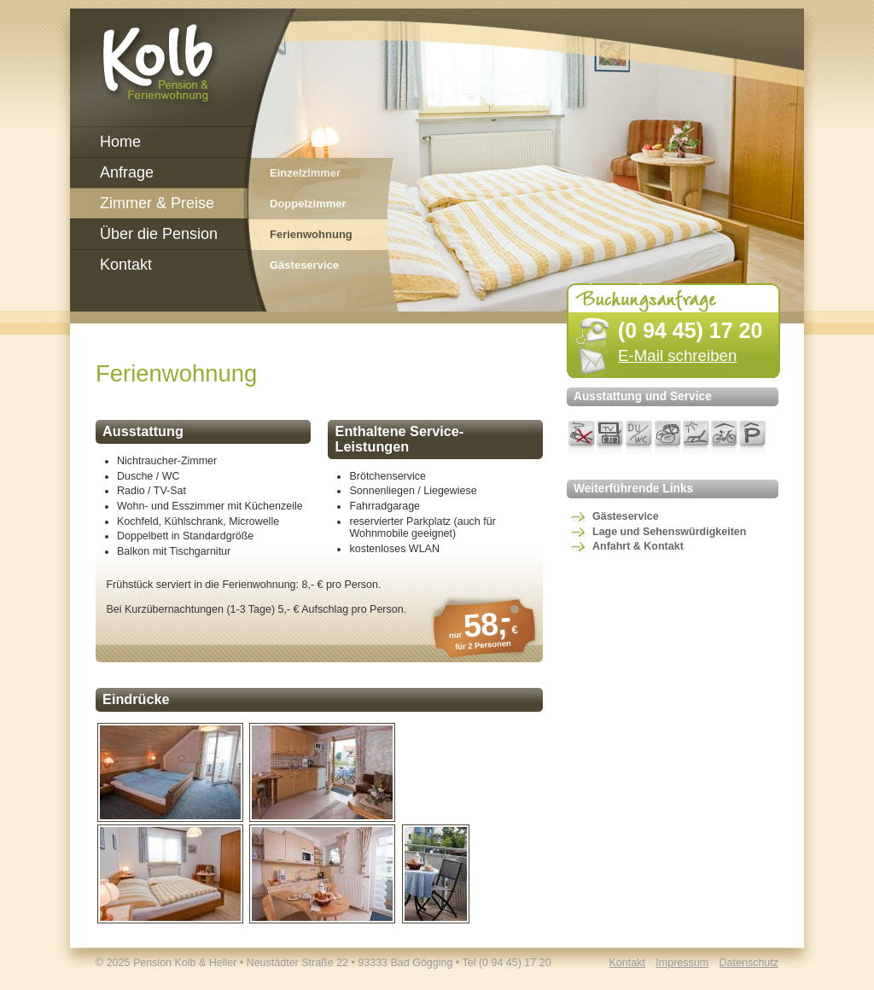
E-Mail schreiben (677, 355)
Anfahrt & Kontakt (638, 546)
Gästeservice (625, 516)
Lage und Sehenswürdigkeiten (669, 532)
